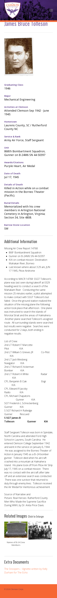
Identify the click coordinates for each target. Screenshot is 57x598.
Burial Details (11, 202)
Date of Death (12, 173)
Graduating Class (13, 84)
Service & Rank (12, 136)
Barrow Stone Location (17, 224)
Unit (6, 147)
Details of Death (13, 184)
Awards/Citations (14, 162)
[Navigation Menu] (51, 10)
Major (7, 95)
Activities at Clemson (16, 106)
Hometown (10, 121)
